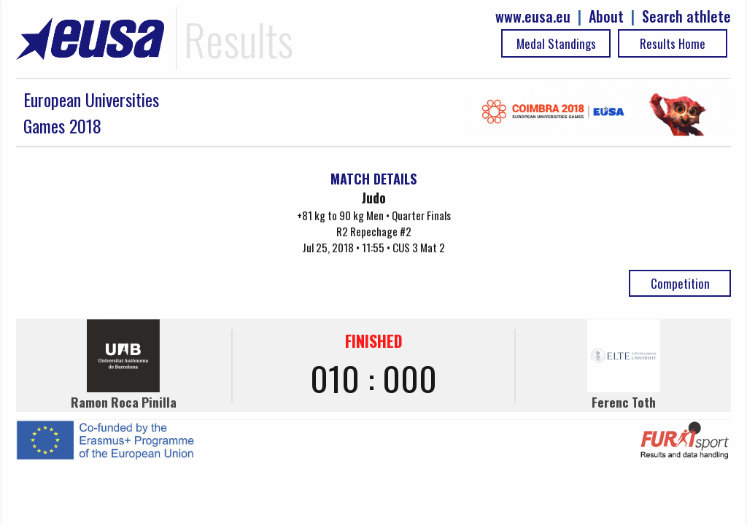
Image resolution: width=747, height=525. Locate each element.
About (606, 16)
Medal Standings (556, 43)
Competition (680, 283)
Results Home (672, 43)
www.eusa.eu (532, 16)
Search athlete (686, 16)
